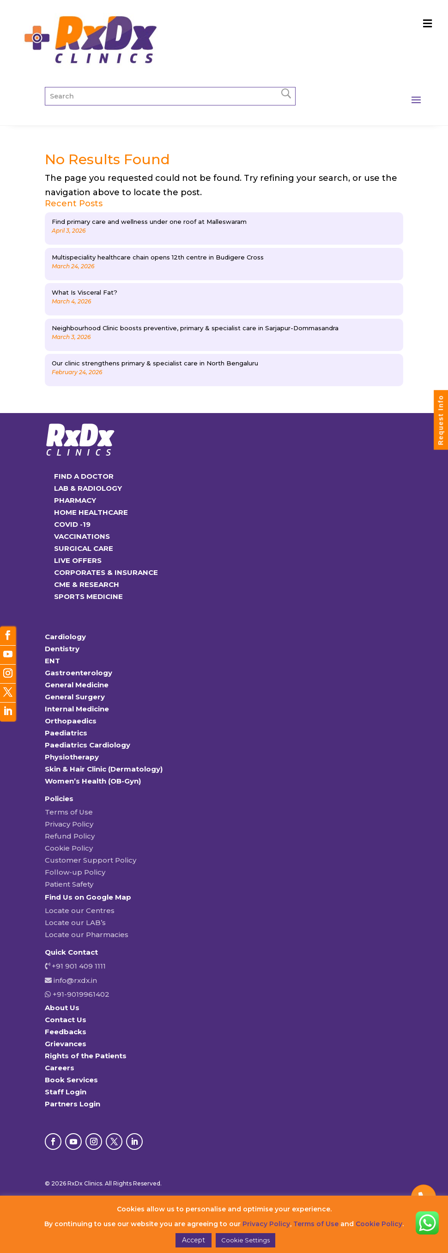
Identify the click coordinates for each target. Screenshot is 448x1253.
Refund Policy (70, 836)
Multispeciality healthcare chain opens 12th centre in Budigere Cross (158, 257)
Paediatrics (66, 732)
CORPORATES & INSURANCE (106, 572)
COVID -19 (72, 524)
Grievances (65, 1043)
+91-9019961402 (80, 994)
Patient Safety (69, 884)
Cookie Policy (69, 848)
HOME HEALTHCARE (91, 512)
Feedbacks (65, 1031)
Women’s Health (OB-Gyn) (93, 781)
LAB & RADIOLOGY (88, 488)
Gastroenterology (78, 672)
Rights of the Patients (86, 1055)
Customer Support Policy (90, 860)
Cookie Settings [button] (245, 1240)
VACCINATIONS (82, 536)
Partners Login (72, 1103)
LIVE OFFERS (78, 560)
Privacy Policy (69, 824)
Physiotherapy (72, 757)
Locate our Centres (80, 910)
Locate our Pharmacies (86, 934)
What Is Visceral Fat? (84, 292)
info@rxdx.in (75, 980)
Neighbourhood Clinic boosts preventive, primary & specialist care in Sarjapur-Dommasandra (195, 328)
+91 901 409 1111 (78, 966)
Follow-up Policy (75, 872)
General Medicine (77, 684)
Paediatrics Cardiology (87, 745)
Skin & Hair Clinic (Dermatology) (104, 769)
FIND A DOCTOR (84, 476)
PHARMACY (75, 500)
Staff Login (65, 1091)
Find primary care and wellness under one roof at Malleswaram (149, 221)
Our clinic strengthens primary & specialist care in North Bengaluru (155, 363)
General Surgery (75, 696)
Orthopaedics (71, 720)
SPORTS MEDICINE (88, 596)
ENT (52, 660)
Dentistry (62, 648)
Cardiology (65, 636)
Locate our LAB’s (75, 922)
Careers (59, 1067)
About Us (62, 1007)
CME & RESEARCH (86, 584)
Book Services (71, 1079)
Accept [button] (193, 1240)
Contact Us (65, 1019)
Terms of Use (69, 812)
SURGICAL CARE (83, 548)
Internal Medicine (77, 708)
